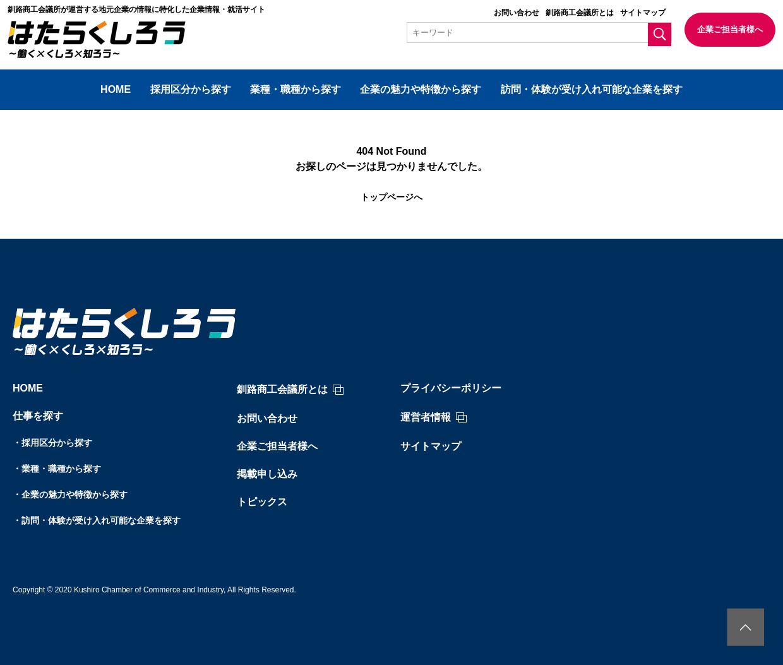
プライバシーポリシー (450, 388)
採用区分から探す (190, 89)
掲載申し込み (267, 474)
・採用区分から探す (52, 443)
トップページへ (391, 196)
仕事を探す (38, 415)
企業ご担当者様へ (730, 29)
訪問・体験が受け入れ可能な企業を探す (592, 89)
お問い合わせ (516, 12)
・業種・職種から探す (57, 469)
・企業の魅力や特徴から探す (70, 494)
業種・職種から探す (295, 89)
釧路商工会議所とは (580, 12)
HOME (115, 89)
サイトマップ (643, 12)
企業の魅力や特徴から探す (420, 89)
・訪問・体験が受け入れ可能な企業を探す (97, 520)
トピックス (262, 501)
